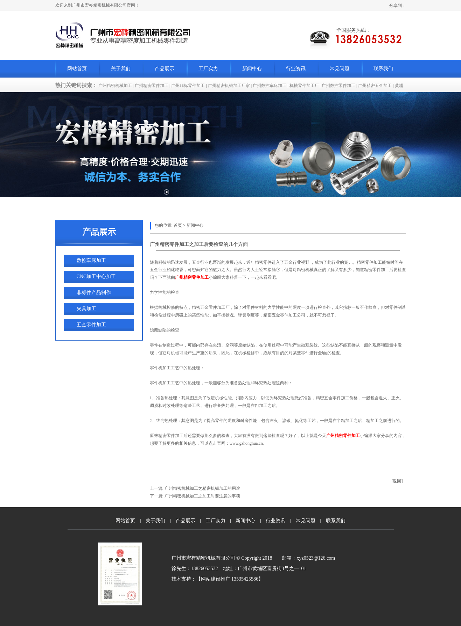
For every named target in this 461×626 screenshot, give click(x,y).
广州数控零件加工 (338, 85)
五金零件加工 (91, 324)
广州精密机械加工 (115, 85)
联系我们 (383, 68)
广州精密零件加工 (151, 85)
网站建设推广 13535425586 (230, 579)
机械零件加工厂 (304, 85)
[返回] (397, 481)
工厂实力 (208, 68)
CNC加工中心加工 (96, 276)
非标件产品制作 (94, 292)
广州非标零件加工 (188, 85)
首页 (178, 225)
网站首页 (77, 68)
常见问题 (339, 68)
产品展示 (164, 68)
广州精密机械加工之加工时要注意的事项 (202, 496)
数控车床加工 (91, 260)
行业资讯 (296, 68)
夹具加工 (86, 308)
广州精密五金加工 (375, 85)
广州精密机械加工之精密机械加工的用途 (201, 488)
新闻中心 (252, 68)
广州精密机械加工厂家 (229, 85)
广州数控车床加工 (269, 85)
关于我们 (121, 68)
